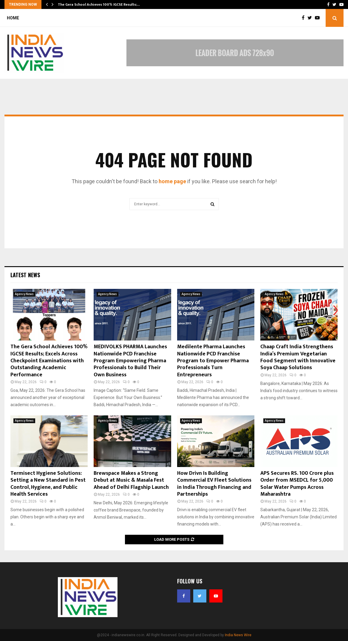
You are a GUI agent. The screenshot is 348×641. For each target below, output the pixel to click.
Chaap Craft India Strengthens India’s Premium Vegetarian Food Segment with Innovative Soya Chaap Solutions (297, 357)
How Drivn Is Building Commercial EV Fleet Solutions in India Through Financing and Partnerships (214, 484)
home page (172, 181)
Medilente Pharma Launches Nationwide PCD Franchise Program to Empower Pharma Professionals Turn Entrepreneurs (213, 360)
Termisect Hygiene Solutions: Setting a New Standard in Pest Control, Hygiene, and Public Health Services (48, 484)
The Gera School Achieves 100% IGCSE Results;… (99, 4)
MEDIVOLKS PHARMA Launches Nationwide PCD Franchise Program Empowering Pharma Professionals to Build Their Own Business (130, 360)
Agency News (24, 294)
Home (13, 18)
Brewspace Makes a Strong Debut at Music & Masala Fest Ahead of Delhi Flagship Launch (131, 480)
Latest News (25, 275)
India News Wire (238, 635)
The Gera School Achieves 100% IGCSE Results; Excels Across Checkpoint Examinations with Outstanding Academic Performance (48, 360)
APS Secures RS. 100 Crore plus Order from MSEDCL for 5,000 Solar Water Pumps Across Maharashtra (297, 484)
